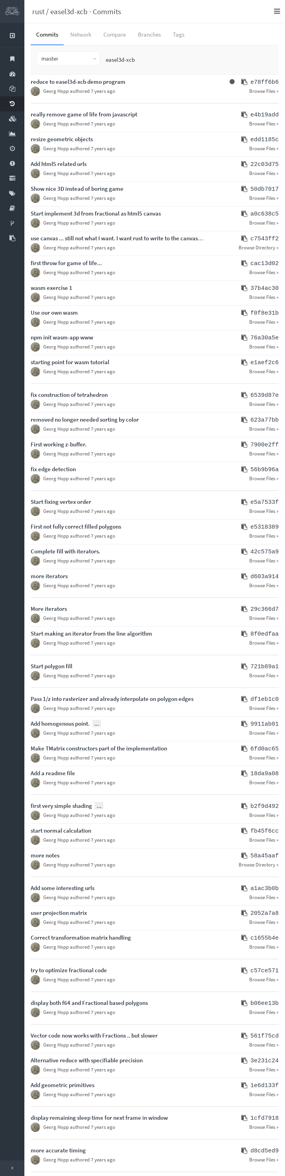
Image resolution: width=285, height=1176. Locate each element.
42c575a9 (264, 552)
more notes (45, 855)
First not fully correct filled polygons (76, 526)
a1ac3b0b (264, 888)
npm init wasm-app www (62, 337)
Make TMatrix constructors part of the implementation (99, 748)
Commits (107, 11)
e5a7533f (264, 502)
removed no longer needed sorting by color (85, 419)
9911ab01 (264, 724)
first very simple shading (61, 805)
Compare (114, 34)
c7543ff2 (264, 239)
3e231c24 (264, 1061)
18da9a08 (264, 773)
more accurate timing (58, 1150)
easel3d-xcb (69, 11)
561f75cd (264, 1036)
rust (38, 11)
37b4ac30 (264, 288)
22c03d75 (264, 164)
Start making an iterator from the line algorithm (91, 633)
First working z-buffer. (58, 444)
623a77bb (264, 420)
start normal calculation (61, 830)
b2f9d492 (264, 806)
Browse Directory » (259, 247)
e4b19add (264, 115)
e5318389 (264, 527)
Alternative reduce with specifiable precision (87, 1060)
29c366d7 (264, 609)
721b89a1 (264, 667)
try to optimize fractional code (69, 970)
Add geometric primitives (62, 1085)
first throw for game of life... (66, 263)
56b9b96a (264, 469)
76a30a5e (264, 338)
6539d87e (264, 395)
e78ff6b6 (264, 82)
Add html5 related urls (58, 164)
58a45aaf (264, 856)
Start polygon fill (51, 666)
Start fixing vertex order (61, 501)
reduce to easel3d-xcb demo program (78, 81)
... (96, 723)
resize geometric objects (62, 139)
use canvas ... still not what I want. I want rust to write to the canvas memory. (126, 238)
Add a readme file (53, 773)
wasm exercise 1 (51, 287)
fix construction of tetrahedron (69, 394)
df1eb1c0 (264, 699)
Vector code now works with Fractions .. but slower (94, 1035)
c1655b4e (264, 938)
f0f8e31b (264, 313)
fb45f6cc (264, 831)
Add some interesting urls (62, 888)
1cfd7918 (264, 1118)
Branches (149, 34)
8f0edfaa (264, 634)
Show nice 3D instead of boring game (77, 188)
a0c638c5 (264, 214)
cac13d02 (264, 263)
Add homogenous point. (60, 723)
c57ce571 (264, 971)
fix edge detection (53, 469)
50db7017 (264, 189)
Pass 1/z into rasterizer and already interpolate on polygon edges (112, 698)
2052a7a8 (264, 913)
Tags (178, 34)
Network (80, 34)
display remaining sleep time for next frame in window (99, 1117)
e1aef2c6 (264, 362)
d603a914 (264, 576)
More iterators (49, 608)
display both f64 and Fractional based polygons (89, 1002)
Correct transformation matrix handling (81, 937)
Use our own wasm (54, 312)
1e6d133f (264, 1085)
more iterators (49, 576)
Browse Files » (264, 91)
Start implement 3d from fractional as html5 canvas (96, 213)
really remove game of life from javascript (84, 114)
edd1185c (264, 139)
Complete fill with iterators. (65, 551)
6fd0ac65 (264, 749)
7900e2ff (264, 445)
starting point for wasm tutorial (70, 362)
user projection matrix (59, 912)
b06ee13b (264, 1003)
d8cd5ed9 (264, 1151)
